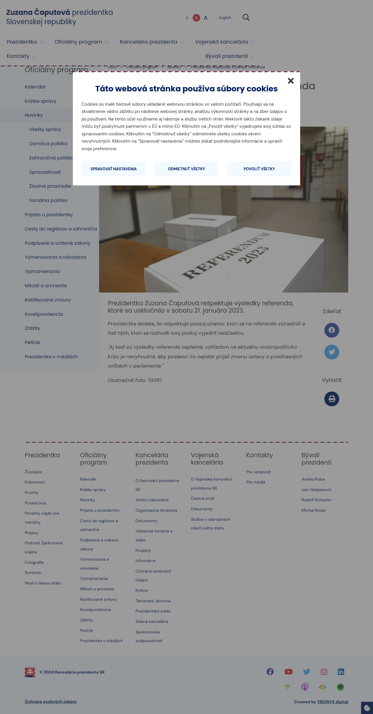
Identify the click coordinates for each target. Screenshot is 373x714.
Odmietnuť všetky (186, 168)
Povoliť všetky (259, 168)
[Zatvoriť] (290, 80)
